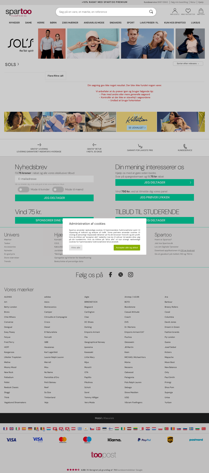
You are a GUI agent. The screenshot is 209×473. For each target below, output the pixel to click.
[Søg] (151, 12)
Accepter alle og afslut (127, 247)
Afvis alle (75, 247)
